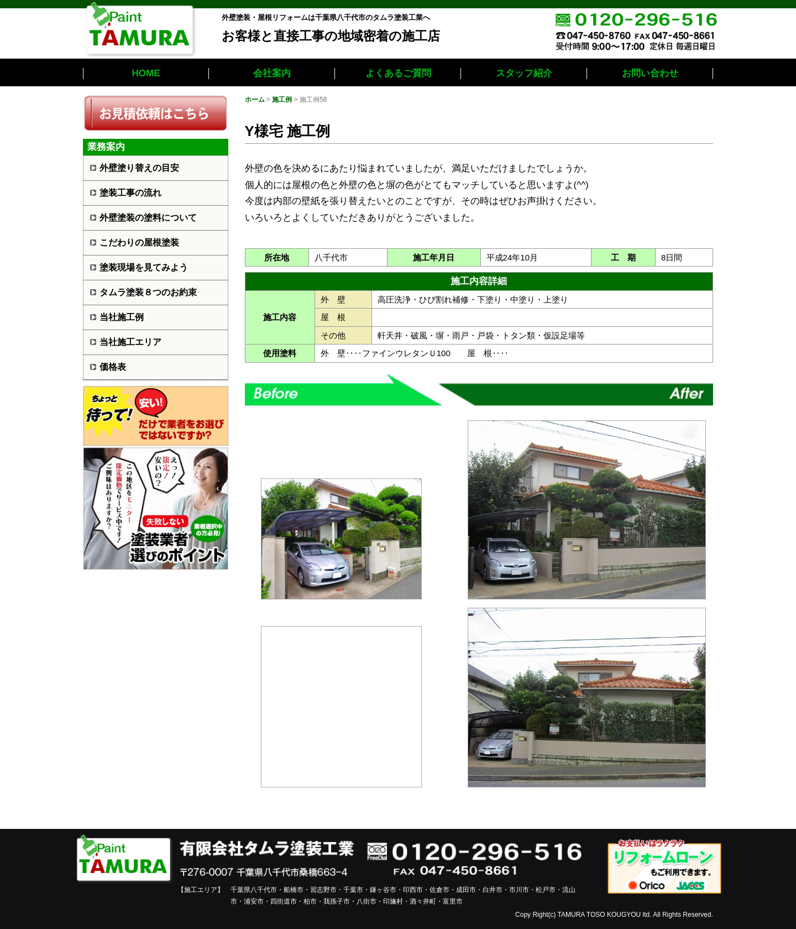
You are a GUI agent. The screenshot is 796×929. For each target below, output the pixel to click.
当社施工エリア (130, 342)
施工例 (282, 99)
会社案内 (272, 73)
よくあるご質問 (398, 73)
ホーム (255, 99)
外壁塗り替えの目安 (139, 168)
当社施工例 (122, 317)
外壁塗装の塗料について (148, 217)
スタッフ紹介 (524, 73)
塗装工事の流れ (130, 192)
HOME (146, 73)
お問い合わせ (650, 73)
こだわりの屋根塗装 (139, 242)
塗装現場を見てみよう (144, 267)
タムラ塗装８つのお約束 (148, 292)
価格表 (113, 367)
